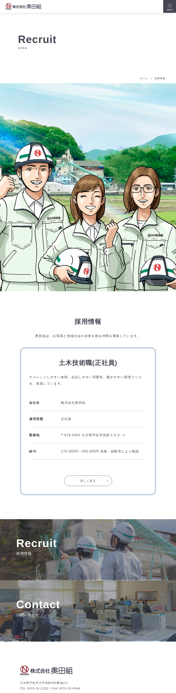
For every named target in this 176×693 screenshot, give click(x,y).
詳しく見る (88, 481)
